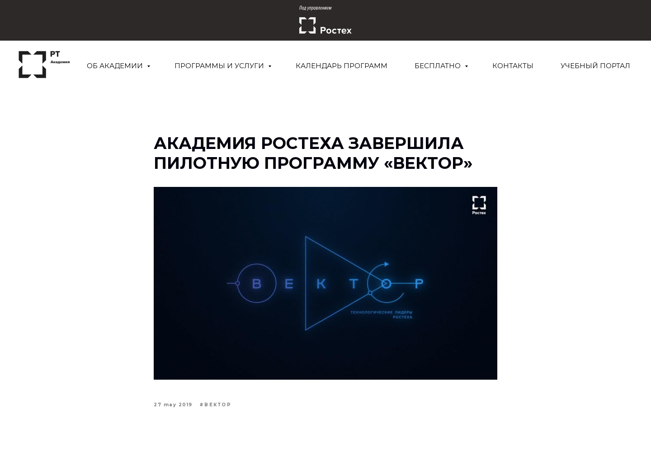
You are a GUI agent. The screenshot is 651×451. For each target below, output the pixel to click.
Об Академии (116, 65)
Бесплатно (438, 65)
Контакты (512, 65)
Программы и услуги (220, 65)
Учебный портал (595, 65)
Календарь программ (341, 65)
